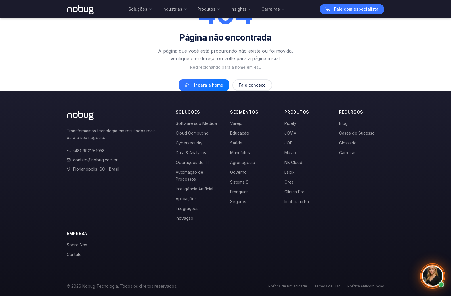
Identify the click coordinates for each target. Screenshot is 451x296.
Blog (343, 123)
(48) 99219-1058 (86, 150)
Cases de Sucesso (357, 133)
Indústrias (175, 9)
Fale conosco (252, 85)
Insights (241, 9)
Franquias (239, 191)
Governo (238, 172)
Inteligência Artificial (194, 188)
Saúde (236, 142)
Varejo (236, 123)
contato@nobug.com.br (92, 159)
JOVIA (290, 133)
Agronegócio (242, 162)
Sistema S (239, 181)
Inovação (184, 218)
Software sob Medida (196, 123)
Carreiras (273, 9)
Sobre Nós (77, 244)
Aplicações (186, 198)
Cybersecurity (189, 142)
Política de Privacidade (287, 286)
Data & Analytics (191, 152)
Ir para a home (204, 85)
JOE (288, 142)
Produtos (209, 9)
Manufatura (240, 152)
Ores (289, 181)
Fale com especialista (352, 9)
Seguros (238, 201)
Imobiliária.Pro (297, 201)
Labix (289, 172)
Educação (239, 133)
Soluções (140, 9)
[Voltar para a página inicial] (80, 9)
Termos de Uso (327, 286)
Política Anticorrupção (365, 286)
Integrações (187, 208)
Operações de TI (192, 162)
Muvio (290, 152)
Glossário (348, 142)
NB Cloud (293, 162)
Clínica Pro (294, 191)
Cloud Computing (192, 133)
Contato (74, 254)
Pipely (290, 123)
